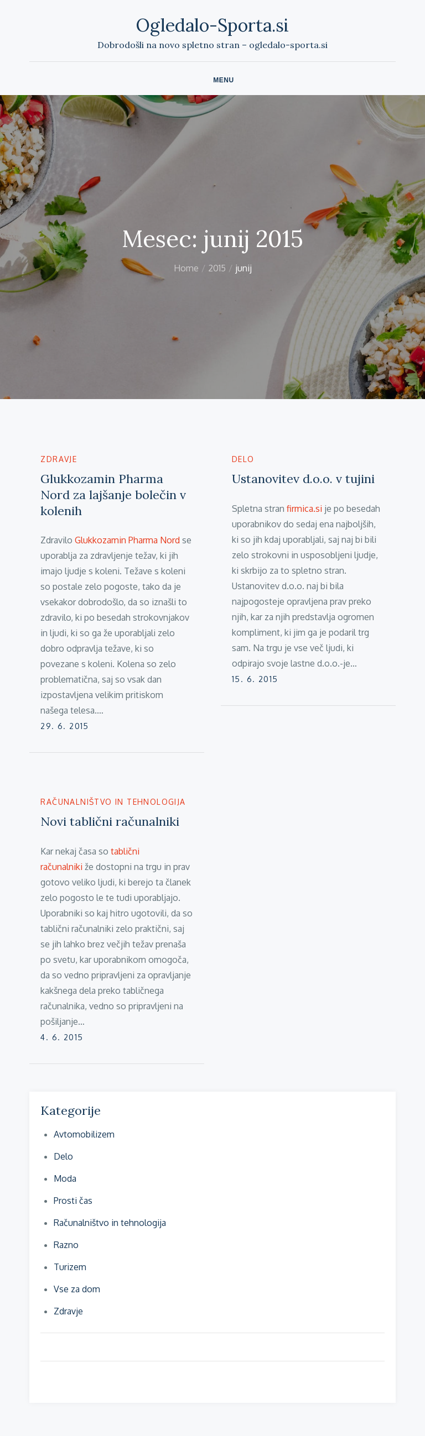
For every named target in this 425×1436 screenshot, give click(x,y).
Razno (66, 1244)
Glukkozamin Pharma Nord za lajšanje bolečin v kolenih (113, 494)
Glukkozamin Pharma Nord (127, 540)
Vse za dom (77, 1289)
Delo (243, 459)
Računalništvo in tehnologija (112, 801)
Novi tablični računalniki (109, 821)
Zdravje (58, 459)
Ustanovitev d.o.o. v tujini (303, 478)
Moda (65, 1178)
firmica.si (304, 508)
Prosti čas (73, 1200)
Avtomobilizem (84, 1134)
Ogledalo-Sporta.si (212, 25)
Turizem (70, 1266)
